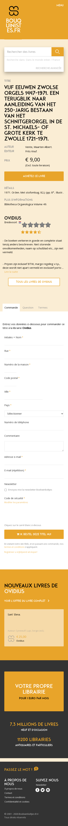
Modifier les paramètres (16, 502)
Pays (7, 405)
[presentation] (30, 514)
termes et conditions (14, 547)
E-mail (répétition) (14, 470)
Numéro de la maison (16, 364)
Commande (11, 307)
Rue (6, 350)
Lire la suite (11, 271)
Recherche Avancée (48, 68)
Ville (6, 391)
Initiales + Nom (12, 337)
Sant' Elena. (14, 614)
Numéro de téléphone (16, 422)
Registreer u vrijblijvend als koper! (20, 552)
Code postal (11, 378)
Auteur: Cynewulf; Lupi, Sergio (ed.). (26, 630)
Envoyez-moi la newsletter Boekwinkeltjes (28, 489)
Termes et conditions (14, 797)
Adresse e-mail (12, 457)
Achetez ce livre (34, 176)
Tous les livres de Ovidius (34, 281)
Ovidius (12, 218)
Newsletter (10, 484)
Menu (60, 5)
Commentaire (12, 435)
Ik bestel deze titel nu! (34, 534)
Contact (8, 793)
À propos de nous (13, 788)
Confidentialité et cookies (16, 801)
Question (28, 307)
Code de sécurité (13, 498)
